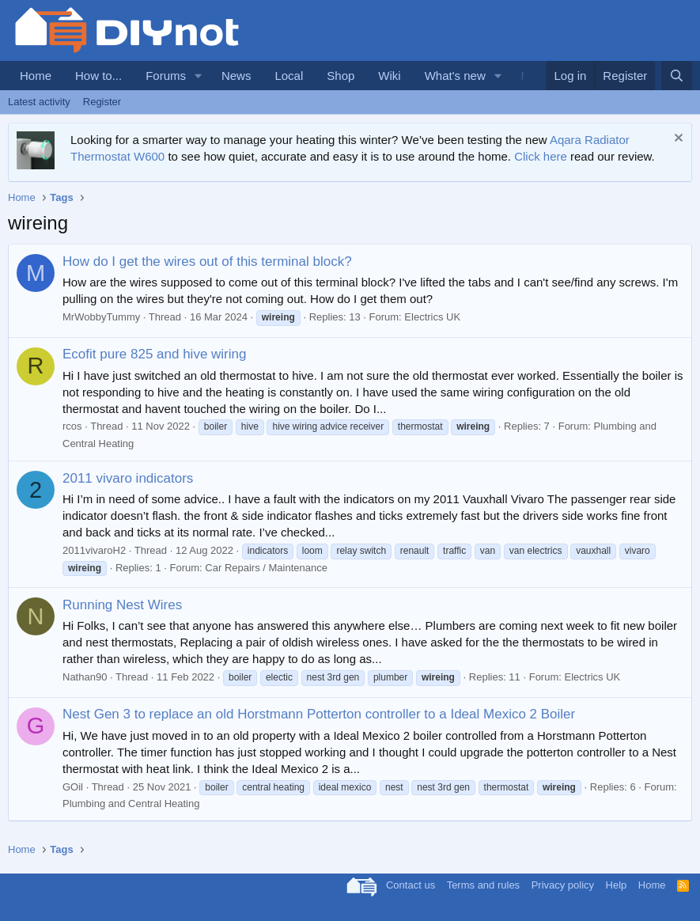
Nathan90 (84, 677)
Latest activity (39, 102)
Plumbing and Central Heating (130, 803)
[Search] (676, 75)
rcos (72, 426)
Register (102, 102)
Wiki (389, 75)
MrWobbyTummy (101, 317)
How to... (98, 75)
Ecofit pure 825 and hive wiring (154, 354)
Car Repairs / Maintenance (266, 568)
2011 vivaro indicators (127, 478)
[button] (198, 75)
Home (35, 75)
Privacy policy (563, 885)
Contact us (410, 885)
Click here (540, 156)
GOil (72, 787)
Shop (340, 75)
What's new (455, 75)
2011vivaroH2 (94, 550)
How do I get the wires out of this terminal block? (207, 261)
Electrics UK (432, 317)
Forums (166, 75)
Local (288, 75)
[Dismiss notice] (676, 139)
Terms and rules (483, 885)
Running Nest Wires (122, 604)
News (236, 75)
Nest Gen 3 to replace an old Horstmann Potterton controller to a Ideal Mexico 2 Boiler (318, 714)
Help (616, 885)
